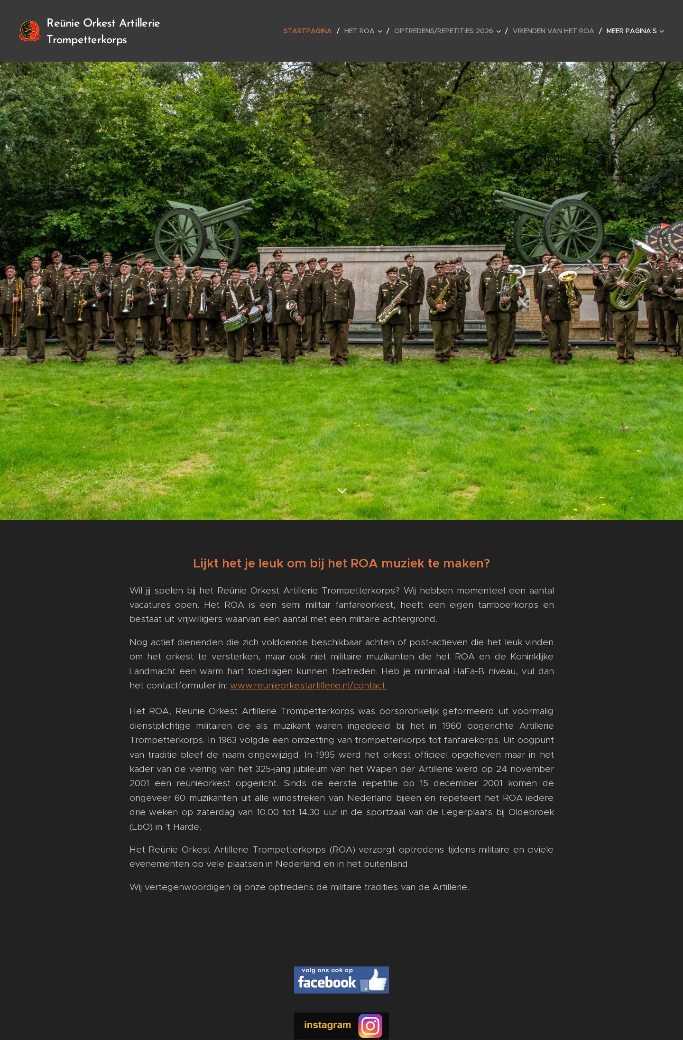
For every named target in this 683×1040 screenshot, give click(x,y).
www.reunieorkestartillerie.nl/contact (309, 685)
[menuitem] (310, 31)
